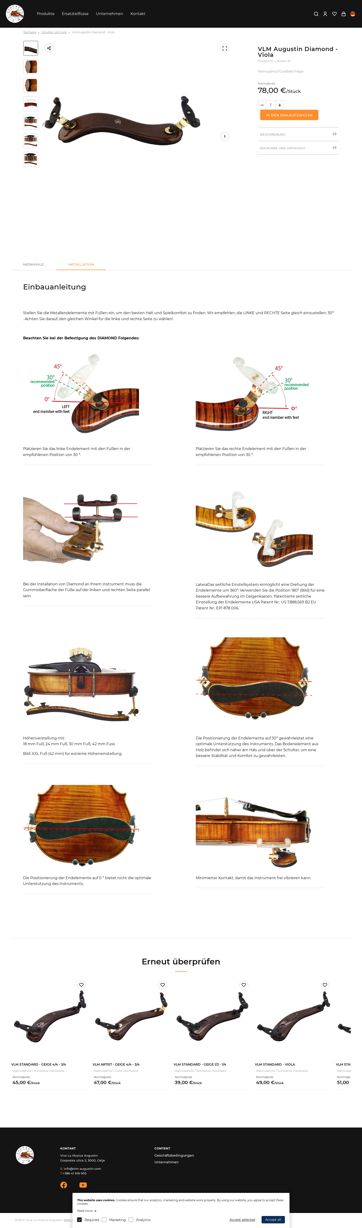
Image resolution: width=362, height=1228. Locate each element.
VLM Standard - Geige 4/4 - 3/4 (38, 1064)
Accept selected (242, 1220)
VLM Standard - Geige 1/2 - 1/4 (200, 1064)
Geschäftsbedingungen (174, 1155)
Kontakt (137, 14)
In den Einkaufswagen (289, 115)
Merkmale (33, 264)
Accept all (273, 1220)
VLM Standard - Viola (275, 1064)
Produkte (45, 14)
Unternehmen (109, 14)
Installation (81, 264)
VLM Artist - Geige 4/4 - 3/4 (116, 1064)
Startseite (29, 32)
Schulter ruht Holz (54, 32)
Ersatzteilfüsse (75, 14)
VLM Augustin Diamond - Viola (93, 32)
